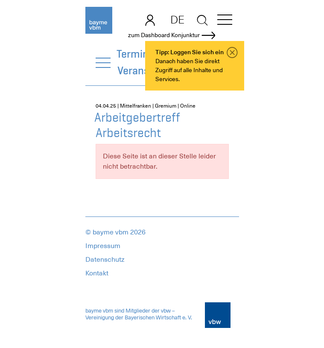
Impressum (102, 246)
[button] (224, 21)
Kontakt (96, 273)
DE (177, 19)
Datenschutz (105, 259)
